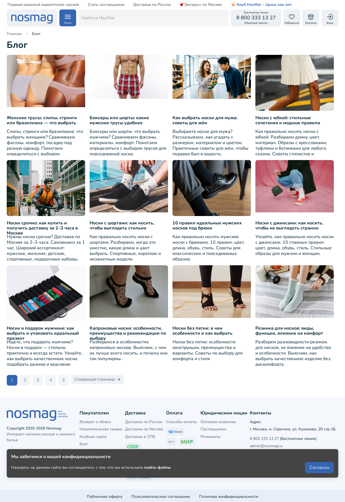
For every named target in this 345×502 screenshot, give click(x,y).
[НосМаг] (32, 18)
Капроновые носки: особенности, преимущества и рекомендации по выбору (128, 333)
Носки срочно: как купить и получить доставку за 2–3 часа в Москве (42, 228)
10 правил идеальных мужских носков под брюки (207, 225)
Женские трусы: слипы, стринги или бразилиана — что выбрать (42, 120)
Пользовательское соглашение (160, 495)
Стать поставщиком (106, 4)
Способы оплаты (181, 420)
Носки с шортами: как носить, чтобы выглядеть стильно (122, 225)
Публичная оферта (104, 495)
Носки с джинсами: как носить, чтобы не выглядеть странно (289, 225)
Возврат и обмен (95, 420)
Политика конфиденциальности (228, 495)
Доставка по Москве (144, 427)
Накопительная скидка (101, 427)
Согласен (319, 483)
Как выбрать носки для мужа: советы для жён (204, 120)
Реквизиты (210, 435)
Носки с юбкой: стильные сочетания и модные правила (287, 120)
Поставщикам (213, 427)
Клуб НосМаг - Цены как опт (261, 4)
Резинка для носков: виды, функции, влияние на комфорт (289, 330)
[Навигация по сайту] (67, 18)
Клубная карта (93, 435)
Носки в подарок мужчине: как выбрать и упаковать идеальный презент (43, 333)
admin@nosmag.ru (266, 444)
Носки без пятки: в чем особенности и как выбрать (202, 330)
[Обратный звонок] (256, 18)
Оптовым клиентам (218, 420)
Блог (84, 442)
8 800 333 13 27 (264, 437)
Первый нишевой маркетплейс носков (43, 4)
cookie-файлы (157, 482)
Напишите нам (288, 451)
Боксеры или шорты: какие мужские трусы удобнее (119, 120)
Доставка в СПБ (140, 435)
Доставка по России (152, 4)
